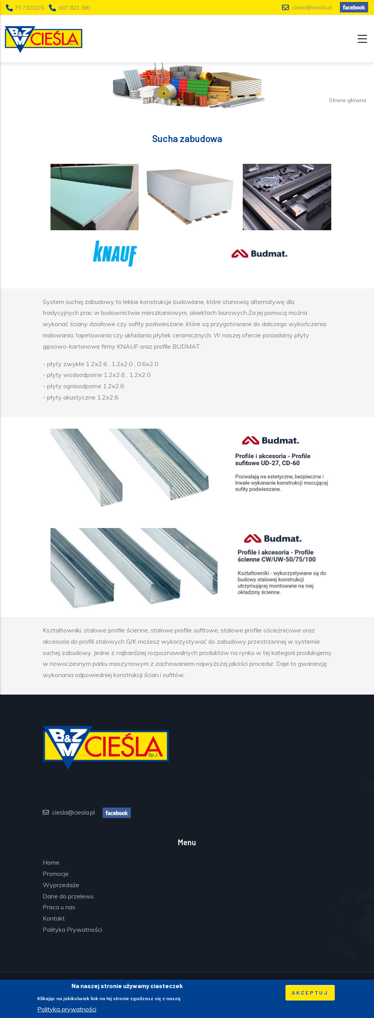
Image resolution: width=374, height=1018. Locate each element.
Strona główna (347, 100)
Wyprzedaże (61, 885)
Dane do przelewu (68, 896)
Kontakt (54, 918)
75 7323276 (30, 7)
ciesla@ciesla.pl (312, 7)
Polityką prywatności (66, 1011)
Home (51, 862)
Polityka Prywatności (72, 929)
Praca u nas (59, 907)
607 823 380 (74, 7)
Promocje (56, 873)
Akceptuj (310, 995)
